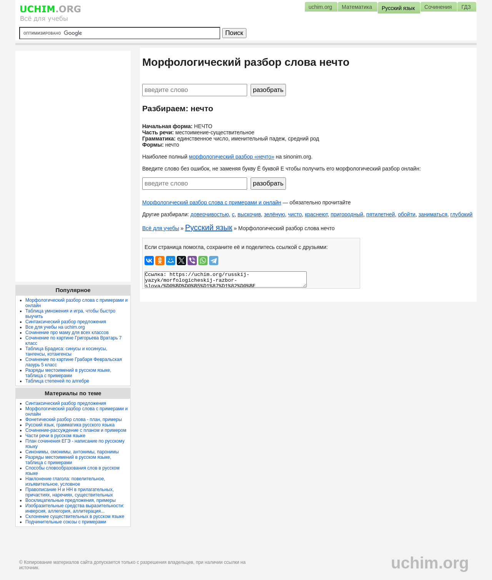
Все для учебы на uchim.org (55, 327)
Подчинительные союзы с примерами (65, 522)
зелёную (274, 214)
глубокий (461, 214)
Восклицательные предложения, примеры (70, 500)
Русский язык (208, 227)
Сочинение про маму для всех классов (67, 332)
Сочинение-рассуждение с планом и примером (75, 430)
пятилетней (380, 214)
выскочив (249, 214)
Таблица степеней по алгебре (57, 381)
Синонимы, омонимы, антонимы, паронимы (72, 452)
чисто (295, 214)
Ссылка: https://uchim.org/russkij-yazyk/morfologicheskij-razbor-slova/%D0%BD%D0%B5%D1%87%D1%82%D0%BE (226, 279)
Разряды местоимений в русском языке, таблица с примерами (68, 373)
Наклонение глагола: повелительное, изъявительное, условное (65, 481)
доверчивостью (210, 214)
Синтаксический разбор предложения (65, 321)
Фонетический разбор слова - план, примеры (73, 419)
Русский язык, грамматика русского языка (70, 425)
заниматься (433, 214)
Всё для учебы (160, 228)
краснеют (316, 214)
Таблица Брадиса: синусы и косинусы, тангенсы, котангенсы (66, 351)
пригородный (347, 214)
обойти (407, 214)
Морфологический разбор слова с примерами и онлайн (211, 202)
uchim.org (430, 563)
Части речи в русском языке (55, 435)
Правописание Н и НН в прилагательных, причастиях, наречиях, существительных (69, 492)
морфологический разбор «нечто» (231, 157)
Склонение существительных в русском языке (74, 516)
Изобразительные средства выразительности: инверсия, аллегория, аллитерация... (74, 508)
